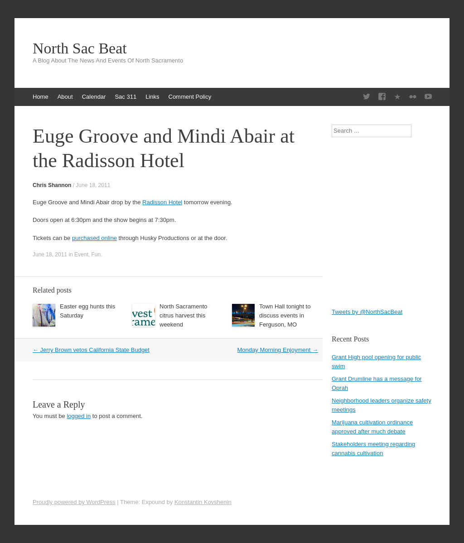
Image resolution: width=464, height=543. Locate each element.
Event (81, 254)
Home (40, 96)
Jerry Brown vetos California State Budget (91, 349)
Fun (96, 254)
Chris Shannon (52, 185)
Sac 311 (125, 96)
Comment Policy (190, 96)
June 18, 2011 (93, 185)
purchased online (94, 238)
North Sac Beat (80, 48)
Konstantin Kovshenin (203, 502)
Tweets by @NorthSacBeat (367, 311)
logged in (79, 416)
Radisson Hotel (162, 202)
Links (152, 96)
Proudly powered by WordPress (74, 502)
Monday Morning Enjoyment (277, 349)
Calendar (94, 96)
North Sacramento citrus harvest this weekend (184, 315)
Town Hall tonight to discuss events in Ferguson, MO (284, 315)
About (65, 96)
